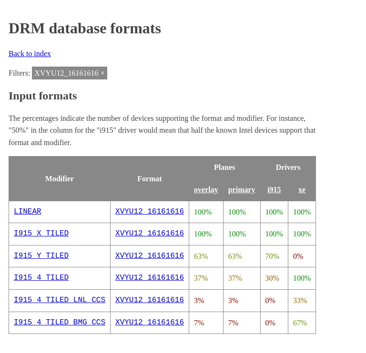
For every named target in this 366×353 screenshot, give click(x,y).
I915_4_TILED (41, 278)
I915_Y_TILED (41, 256)
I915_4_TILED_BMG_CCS (59, 322)
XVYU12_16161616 (149, 211)
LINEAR (27, 211)
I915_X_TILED (41, 233)
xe (301, 190)
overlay (206, 190)
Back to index (30, 53)
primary (241, 190)
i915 (274, 190)
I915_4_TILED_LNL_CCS (59, 300)
